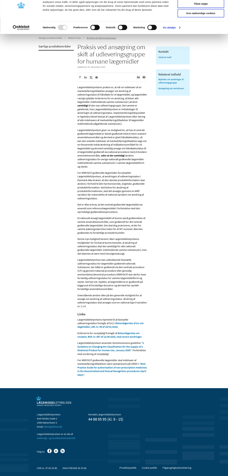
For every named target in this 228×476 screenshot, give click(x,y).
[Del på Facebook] (80, 77)
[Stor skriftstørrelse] (138, 77)
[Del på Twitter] (91, 77)
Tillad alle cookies (200, 8)
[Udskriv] (144, 77)
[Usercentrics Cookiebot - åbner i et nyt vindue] (21, 41)
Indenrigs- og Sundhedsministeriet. (56, 438)
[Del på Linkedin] (85, 77)
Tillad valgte (201, 17)
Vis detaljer (169, 41)
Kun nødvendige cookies (200, 27)
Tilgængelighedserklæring (176, 467)
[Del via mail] (96, 77)
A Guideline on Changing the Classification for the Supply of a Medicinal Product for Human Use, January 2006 (110, 346)
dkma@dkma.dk (53, 426)
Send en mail (164, 57)
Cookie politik (149, 467)
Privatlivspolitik (127, 467)
